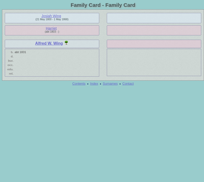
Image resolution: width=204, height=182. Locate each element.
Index (94, 83)
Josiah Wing (51, 16)
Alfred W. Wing (49, 43)
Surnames (110, 83)
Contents (78, 83)
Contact (128, 83)
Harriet (51, 28)
